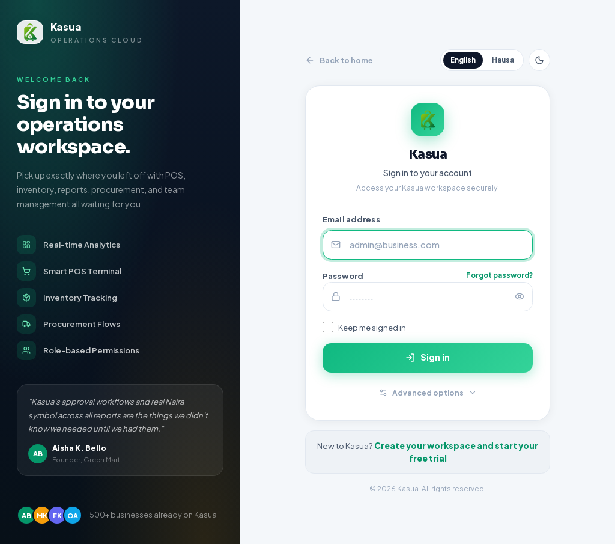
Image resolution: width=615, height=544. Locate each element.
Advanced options (428, 392)
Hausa (503, 59)
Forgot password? (499, 275)
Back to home (339, 60)
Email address (351, 220)
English (463, 59)
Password (343, 275)
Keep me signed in (372, 327)
